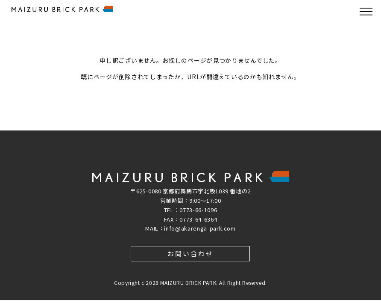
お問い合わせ (190, 253)
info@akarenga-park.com (199, 228)
